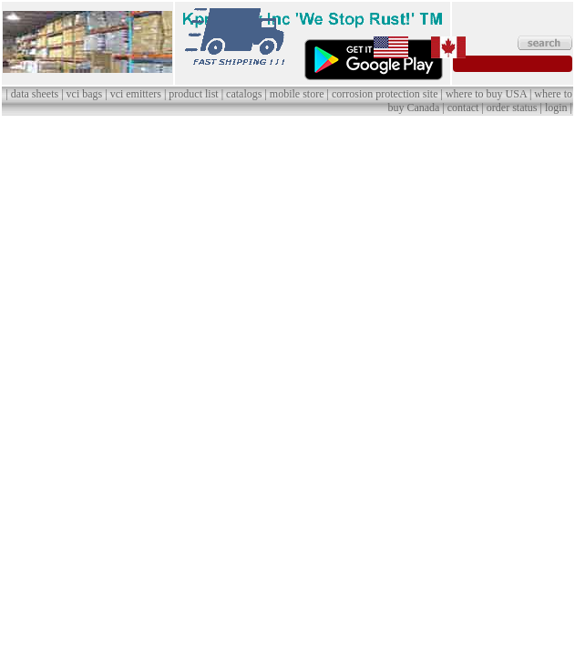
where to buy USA (486, 93)
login (556, 107)
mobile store (297, 93)
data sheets (34, 93)
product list (193, 93)
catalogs (244, 93)
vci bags (85, 93)
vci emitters (135, 93)
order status (512, 107)
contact (463, 107)
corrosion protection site (385, 93)
